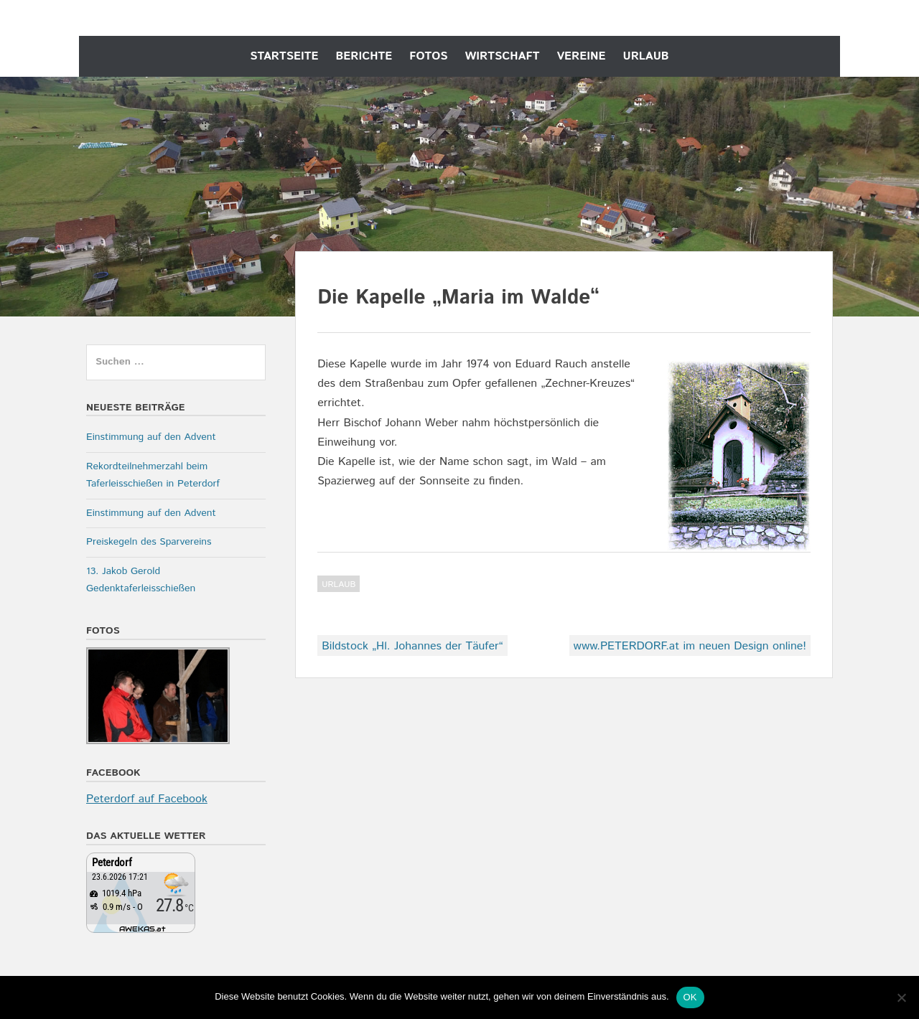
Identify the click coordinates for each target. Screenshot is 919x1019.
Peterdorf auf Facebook (146, 799)
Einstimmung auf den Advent (151, 437)
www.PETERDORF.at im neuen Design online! (690, 646)
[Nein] (901, 997)
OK (690, 997)
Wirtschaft (502, 56)
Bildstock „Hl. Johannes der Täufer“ (412, 646)
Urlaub (646, 56)
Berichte (363, 56)
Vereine (580, 56)
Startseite (284, 56)
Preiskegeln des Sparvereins (149, 542)
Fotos (428, 56)
